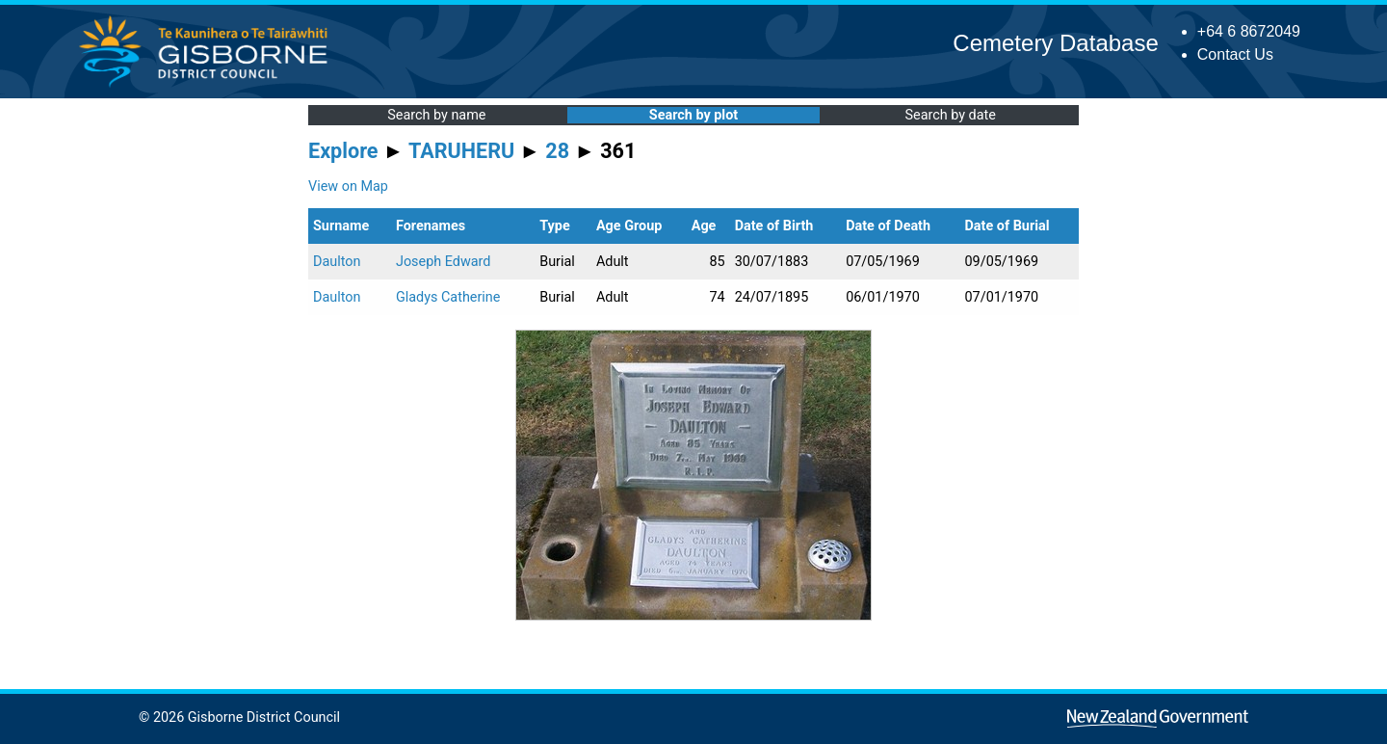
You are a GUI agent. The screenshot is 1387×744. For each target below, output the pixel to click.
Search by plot (693, 115)
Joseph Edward (443, 261)
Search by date (949, 115)
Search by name (436, 115)
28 (557, 151)
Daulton (336, 261)
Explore (343, 151)
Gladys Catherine (448, 297)
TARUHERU (461, 151)
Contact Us (1235, 54)
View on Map (348, 186)
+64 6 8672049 (1248, 31)
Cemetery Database (1055, 43)
